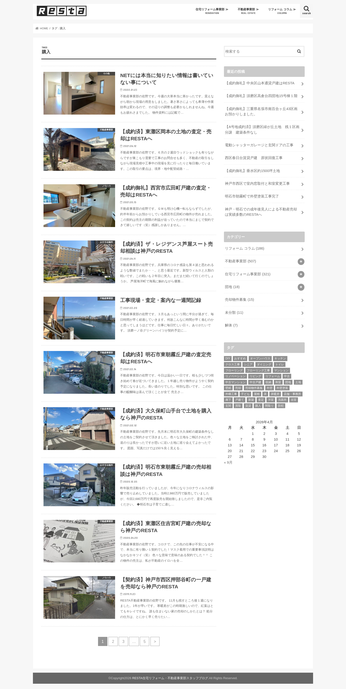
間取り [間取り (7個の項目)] (269, 404)
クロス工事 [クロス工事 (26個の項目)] (232, 362)
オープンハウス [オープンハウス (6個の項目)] (260, 356)
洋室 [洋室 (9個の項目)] (271, 398)
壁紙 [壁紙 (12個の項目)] (228, 386)
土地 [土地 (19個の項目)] (298, 380)
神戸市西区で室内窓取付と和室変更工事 (257, 183)
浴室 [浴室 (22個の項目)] (294, 398)
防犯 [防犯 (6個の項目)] (281, 404)
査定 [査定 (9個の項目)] (261, 398)
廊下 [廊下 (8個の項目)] (228, 398)
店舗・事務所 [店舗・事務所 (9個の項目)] (292, 392)
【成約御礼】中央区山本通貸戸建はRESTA (259, 83)
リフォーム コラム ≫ (282, 11)
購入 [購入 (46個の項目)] (258, 404)
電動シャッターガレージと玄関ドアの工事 (259, 145)
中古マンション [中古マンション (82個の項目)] (235, 380)
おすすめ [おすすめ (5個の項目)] (240, 356)
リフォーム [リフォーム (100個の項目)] (273, 374)
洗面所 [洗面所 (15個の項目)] (282, 398)
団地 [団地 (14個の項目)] (288, 380)
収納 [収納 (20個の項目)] (268, 380)
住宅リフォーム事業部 (247, 273)
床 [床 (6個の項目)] (265, 392)
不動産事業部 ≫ (248, 11)
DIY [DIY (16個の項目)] (227, 356)
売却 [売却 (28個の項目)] (238, 386)
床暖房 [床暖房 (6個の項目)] (275, 392)
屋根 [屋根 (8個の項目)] (257, 392)
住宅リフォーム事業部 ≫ (212, 11)
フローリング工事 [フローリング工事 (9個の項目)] (258, 368)
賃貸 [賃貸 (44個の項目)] (248, 404)
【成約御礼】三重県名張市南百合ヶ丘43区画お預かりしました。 (261, 111)
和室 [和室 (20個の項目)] (278, 380)
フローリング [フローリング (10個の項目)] (234, 368)
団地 (232, 285)
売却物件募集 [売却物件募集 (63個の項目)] (254, 386)
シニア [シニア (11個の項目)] (248, 362)
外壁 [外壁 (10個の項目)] (269, 386)
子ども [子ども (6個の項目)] (245, 392)
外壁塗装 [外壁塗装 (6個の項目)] (282, 386)
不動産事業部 (240, 260)
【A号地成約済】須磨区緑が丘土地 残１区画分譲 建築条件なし (262, 129)
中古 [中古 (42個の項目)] (287, 374)
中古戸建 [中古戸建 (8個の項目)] (255, 380)
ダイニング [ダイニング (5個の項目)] (264, 362)
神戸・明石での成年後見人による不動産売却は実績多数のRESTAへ (261, 210)
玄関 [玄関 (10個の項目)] (228, 404)
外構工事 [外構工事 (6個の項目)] (231, 392)
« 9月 (228, 460)
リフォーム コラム (244, 247)
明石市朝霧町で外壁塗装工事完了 (252, 195)
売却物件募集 (239, 298)
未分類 (234, 311)
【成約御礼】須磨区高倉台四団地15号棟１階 (261, 96)
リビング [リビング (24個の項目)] (255, 374)
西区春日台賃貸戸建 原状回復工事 (254, 157)
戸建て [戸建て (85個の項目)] (239, 398)
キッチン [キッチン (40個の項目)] (280, 356)
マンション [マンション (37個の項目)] (281, 368)
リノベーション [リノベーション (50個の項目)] (235, 374)
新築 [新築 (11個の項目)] (251, 398)
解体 (231, 324)
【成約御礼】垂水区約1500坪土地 (252, 170)
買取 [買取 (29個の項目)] (238, 404)
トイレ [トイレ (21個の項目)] (279, 362)
